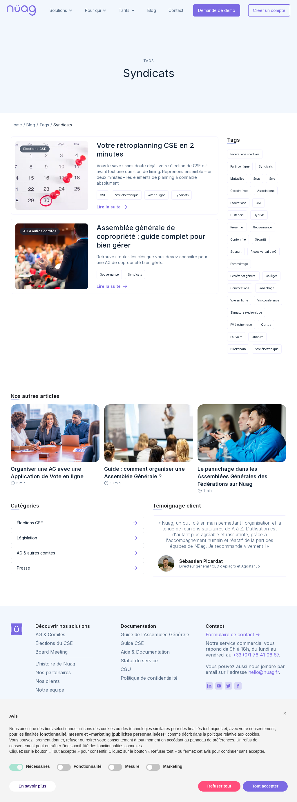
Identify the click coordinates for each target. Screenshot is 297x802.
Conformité (238, 239)
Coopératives (239, 190)
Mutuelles (237, 178)
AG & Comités (50, 634)
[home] (21, 10)
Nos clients (47, 681)
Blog (151, 10)
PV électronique (241, 324)
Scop (256, 178)
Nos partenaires (53, 672)
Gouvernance (109, 274)
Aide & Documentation (145, 652)
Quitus (266, 324)
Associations (265, 190)
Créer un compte (269, 10)
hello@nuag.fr (263, 672)
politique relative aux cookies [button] (233, 734)
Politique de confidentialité (149, 678)
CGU (126, 669)
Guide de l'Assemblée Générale (155, 634)
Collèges (271, 276)
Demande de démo (216, 10)
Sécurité (260, 239)
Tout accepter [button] (265, 786)
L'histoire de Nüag (55, 664)
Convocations (239, 288)
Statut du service (139, 660)
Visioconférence (268, 300)
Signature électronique (246, 312)
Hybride (259, 215)
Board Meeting (51, 652)
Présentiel (237, 227)
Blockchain (238, 349)
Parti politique (239, 166)
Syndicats (182, 195)
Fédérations (238, 203)
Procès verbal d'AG (263, 251)
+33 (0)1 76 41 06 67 (256, 655)
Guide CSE (132, 643)
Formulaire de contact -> (233, 634)
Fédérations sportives (244, 154)
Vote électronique (126, 195)
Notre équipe (49, 690)
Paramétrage (239, 263)
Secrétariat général (243, 276)
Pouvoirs (236, 337)
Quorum (257, 337)
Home (16, 124)
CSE (103, 195)
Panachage (266, 288)
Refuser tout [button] (219, 786)
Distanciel (237, 215)
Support (235, 251)
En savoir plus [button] (32, 786)
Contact (176, 10)
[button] (61, 10)
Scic (272, 178)
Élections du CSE (54, 643)
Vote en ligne (156, 195)
